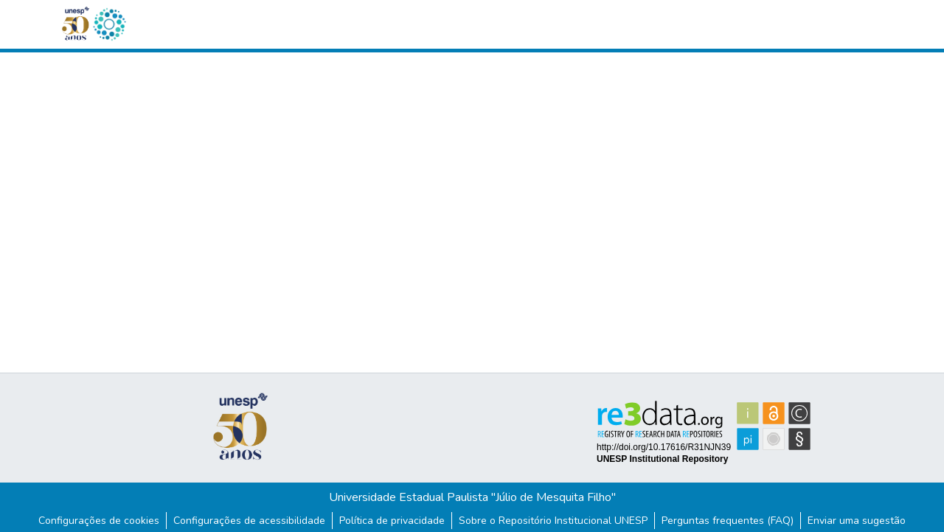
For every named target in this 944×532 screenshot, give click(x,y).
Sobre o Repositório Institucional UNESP (553, 521)
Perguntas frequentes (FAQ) (728, 521)
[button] (109, 24)
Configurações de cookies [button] (98, 521)
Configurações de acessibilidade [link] (249, 521)
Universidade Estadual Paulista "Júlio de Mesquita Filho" (472, 497)
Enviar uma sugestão (857, 521)
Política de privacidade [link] (392, 521)
